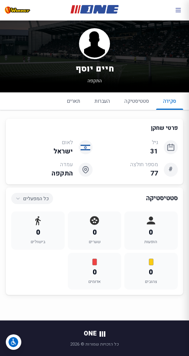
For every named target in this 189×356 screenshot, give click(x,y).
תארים (73, 101)
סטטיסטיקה (136, 101)
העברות (102, 101)
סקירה (170, 103)
